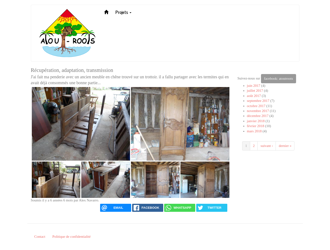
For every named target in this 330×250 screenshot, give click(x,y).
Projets (123, 12)
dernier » (285, 146)
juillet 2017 (255, 90)
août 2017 (254, 96)
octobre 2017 (256, 106)
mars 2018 (254, 131)
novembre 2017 (258, 111)
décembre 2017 (258, 116)
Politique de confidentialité (71, 236)
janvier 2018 (256, 121)
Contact (39, 236)
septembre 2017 (258, 101)
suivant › (267, 146)
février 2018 (255, 126)
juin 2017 (253, 86)
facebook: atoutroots (278, 78)
